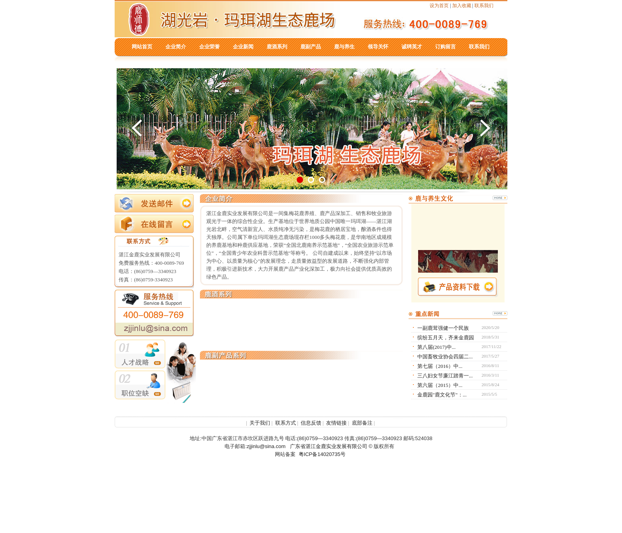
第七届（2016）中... (440, 366)
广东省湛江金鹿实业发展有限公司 (328, 446)
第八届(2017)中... (436, 347)
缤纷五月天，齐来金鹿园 (445, 338)
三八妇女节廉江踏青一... (445, 376)
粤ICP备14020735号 (322, 454)
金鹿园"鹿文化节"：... (441, 395)
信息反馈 (311, 423)
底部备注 (362, 423)
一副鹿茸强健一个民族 (443, 328)
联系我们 (483, 5)
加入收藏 (461, 5)
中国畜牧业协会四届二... (445, 357)
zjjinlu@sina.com (266, 446)
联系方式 (285, 423)
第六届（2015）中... (440, 385)
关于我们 (260, 423)
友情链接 (336, 423)
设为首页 (439, 5)
